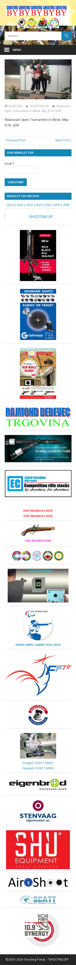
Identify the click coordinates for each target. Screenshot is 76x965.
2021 (39, 205)
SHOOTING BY (39, 106)
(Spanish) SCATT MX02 (38, 768)
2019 (57, 205)
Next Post (62, 140)
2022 (29, 205)
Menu (17, 49)
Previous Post (16, 140)
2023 (20, 205)
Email (9, 163)
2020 (47, 205)
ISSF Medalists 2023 (38, 516)
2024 (10, 205)
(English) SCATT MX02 (38, 763)
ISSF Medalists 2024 (38, 510)
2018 (66, 205)
